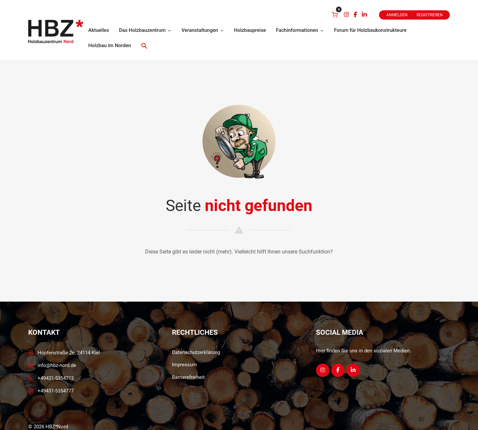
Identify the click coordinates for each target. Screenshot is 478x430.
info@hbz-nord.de (57, 365)
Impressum (184, 365)
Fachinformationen (300, 30)
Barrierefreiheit (188, 377)
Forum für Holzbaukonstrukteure (370, 30)
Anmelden (397, 15)
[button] (144, 45)
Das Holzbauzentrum (145, 30)
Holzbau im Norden (109, 45)
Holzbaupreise (250, 30)
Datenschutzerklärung (196, 352)
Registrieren (430, 15)
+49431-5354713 (56, 378)
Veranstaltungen (203, 30)
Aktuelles (98, 30)
